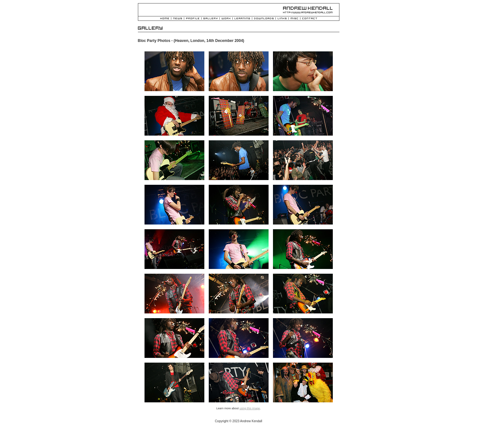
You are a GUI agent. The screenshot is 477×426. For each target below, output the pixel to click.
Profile (192, 18)
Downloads (264, 18)
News (177, 18)
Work (226, 18)
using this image (249, 408)
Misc (294, 18)
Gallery (210, 18)
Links (282, 18)
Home (164, 18)
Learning (242, 18)
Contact (309, 18)
